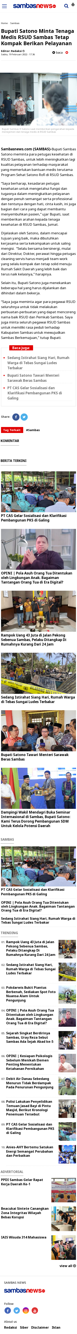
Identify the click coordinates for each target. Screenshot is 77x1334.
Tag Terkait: (12, 430)
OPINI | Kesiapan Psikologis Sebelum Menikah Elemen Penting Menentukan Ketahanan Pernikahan (29, 1062)
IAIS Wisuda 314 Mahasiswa (23, 1237)
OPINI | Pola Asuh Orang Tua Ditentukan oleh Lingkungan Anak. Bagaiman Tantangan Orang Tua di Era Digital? (36, 578)
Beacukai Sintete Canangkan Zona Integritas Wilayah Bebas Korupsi (25, 1212)
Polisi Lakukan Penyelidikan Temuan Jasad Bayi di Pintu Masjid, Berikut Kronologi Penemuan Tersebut (29, 1107)
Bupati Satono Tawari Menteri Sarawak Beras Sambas (35, 757)
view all (68, 1266)
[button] (73, 3)
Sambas (15, 23)
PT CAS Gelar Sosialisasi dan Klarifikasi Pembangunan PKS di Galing (34, 393)
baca (57, 52)
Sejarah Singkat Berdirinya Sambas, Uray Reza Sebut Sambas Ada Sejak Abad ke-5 (29, 1037)
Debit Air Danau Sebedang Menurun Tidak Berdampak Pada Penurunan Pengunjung (29, 1083)
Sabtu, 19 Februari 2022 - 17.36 (18, 54)
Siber (24, 1327)
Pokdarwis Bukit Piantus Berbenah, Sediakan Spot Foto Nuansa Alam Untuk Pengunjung (31, 994)
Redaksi (10, 1327)
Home (4, 23)
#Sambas (33, 430)
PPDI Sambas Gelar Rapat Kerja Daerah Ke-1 (22, 1181)
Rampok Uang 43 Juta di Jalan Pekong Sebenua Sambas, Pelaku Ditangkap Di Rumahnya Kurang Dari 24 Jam (33, 640)
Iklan (56, 1327)
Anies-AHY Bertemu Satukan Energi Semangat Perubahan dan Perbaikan (29, 1151)
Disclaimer (40, 1327)
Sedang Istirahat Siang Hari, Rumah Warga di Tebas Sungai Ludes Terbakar (38, 362)
